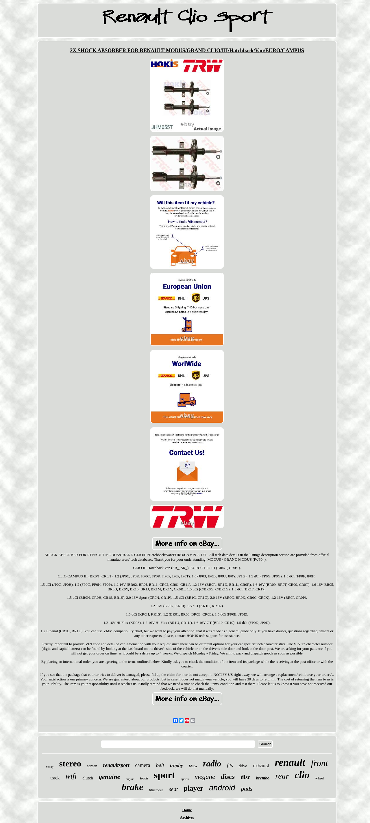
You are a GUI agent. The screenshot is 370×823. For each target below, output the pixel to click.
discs (228, 776)
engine (130, 779)
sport (164, 775)
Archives (187, 817)
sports (185, 779)
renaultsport (116, 765)
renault (290, 762)
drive (243, 766)
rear (282, 775)
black (193, 766)
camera (142, 765)
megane (205, 776)
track (55, 777)
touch (144, 778)
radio (212, 763)
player (193, 788)
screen (92, 766)
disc (245, 777)
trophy (176, 765)
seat (173, 789)
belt (160, 765)
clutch (87, 778)
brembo (263, 778)
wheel (319, 778)
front (319, 763)
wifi (71, 776)
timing (49, 766)
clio (302, 775)
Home (187, 810)
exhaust (261, 765)
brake (132, 787)
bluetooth (156, 790)
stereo (70, 763)
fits (230, 765)
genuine (109, 776)
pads (246, 788)
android (222, 787)
